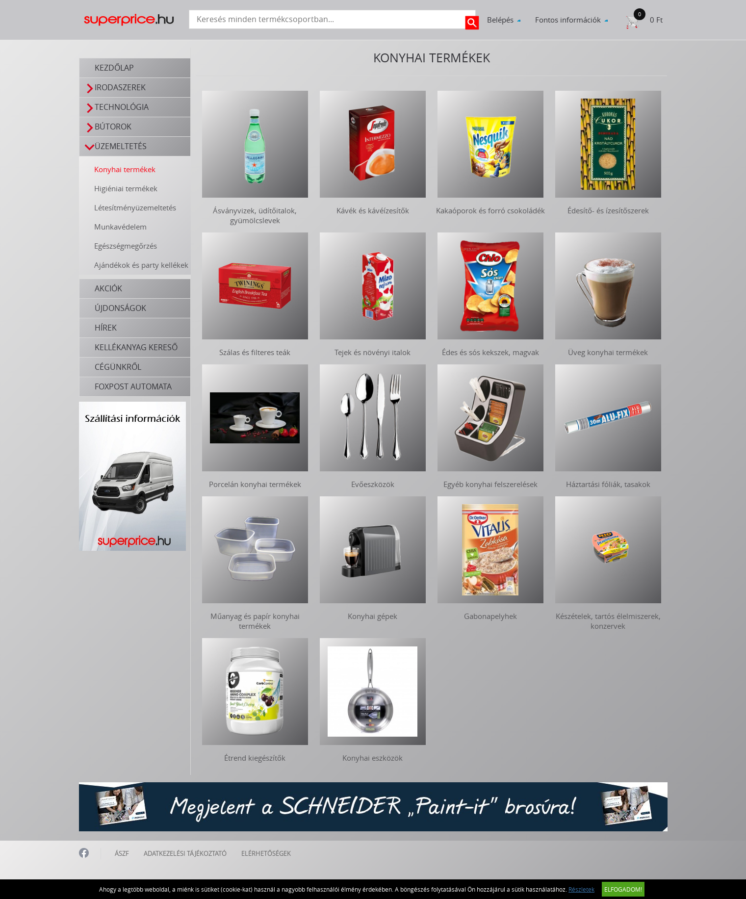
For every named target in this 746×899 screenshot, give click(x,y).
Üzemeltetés (116, 146)
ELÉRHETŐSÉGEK (266, 853)
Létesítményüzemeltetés (135, 207)
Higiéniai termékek (125, 188)
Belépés (500, 20)
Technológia (117, 107)
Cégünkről (118, 366)
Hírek (106, 327)
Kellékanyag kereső (136, 347)
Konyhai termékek (124, 169)
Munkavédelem (120, 226)
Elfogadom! (623, 889)
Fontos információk (568, 20)
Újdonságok (120, 308)
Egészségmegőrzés (125, 246)
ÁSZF (122, 853)
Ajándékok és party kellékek (141, 265)
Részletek (581, 889)
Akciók (108, 288)
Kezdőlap (114, 67)
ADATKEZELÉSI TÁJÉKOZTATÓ (185, 853)
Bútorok (108, 126)
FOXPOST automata (133, 386)
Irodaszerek (115, 87)
